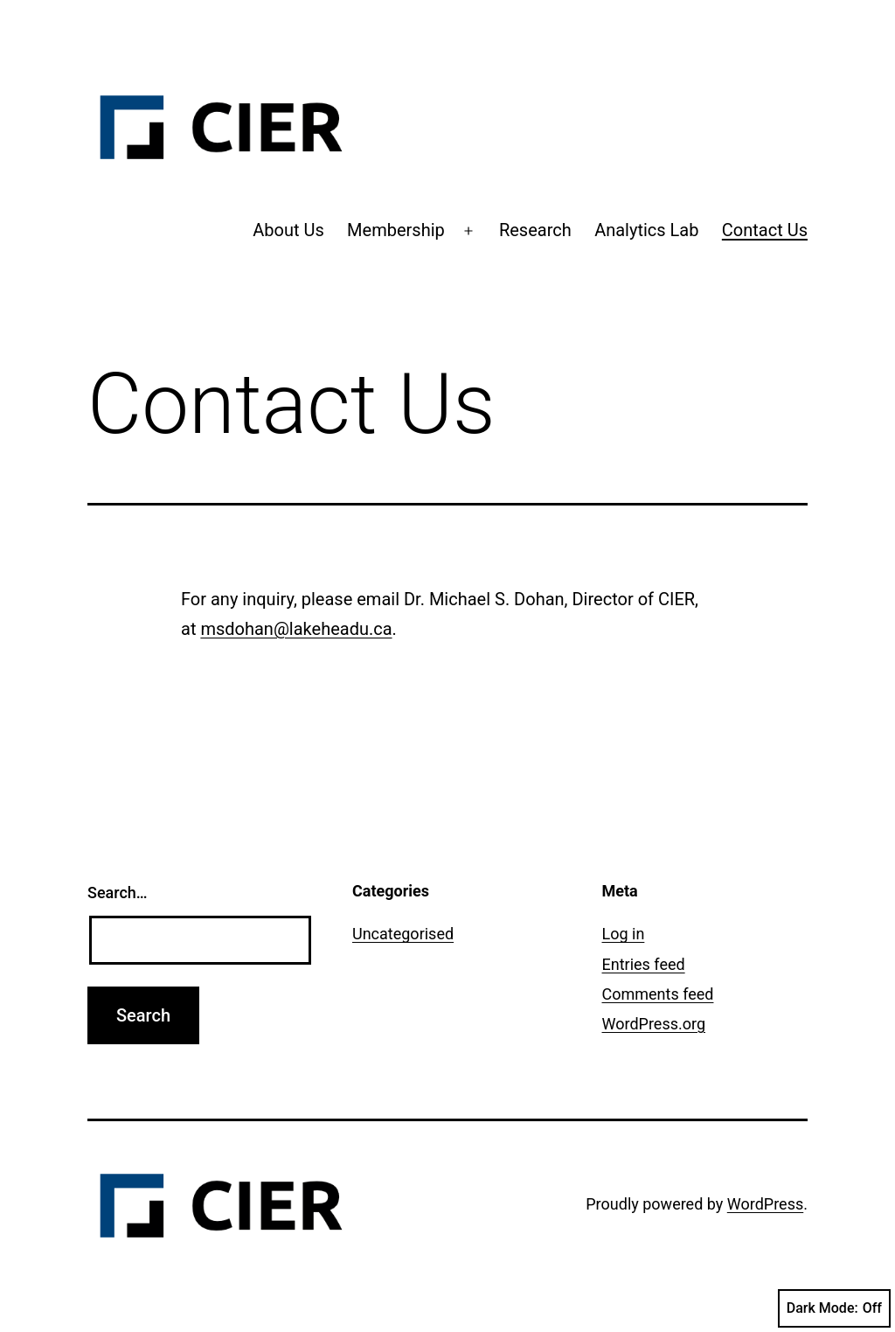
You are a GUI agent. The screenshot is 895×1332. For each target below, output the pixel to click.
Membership (396, 230)
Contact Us (765, 230)
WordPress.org (654, 1024)
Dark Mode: (834, 1308)
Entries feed (643, 964)
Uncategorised (403, 933)
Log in (623, 933)
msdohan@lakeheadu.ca (296, 628)
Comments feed (658, 994)
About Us (288, 230)
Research (535, 230)
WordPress (765, 1204)
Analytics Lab (646, 230)
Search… (117, 892)
